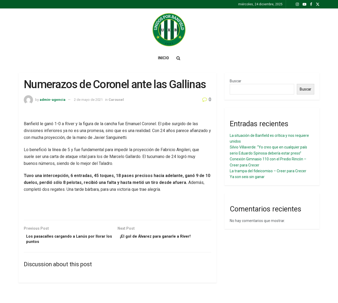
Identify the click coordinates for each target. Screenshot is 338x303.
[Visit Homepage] (169, 30)
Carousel (116, 100)
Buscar (235, 81)
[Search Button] (178, 58)
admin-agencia (52, 100)
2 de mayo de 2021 (88, 100)
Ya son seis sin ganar (247, 177)
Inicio (163, 58)
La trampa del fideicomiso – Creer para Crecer (268, 171)
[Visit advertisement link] (117, 209)
